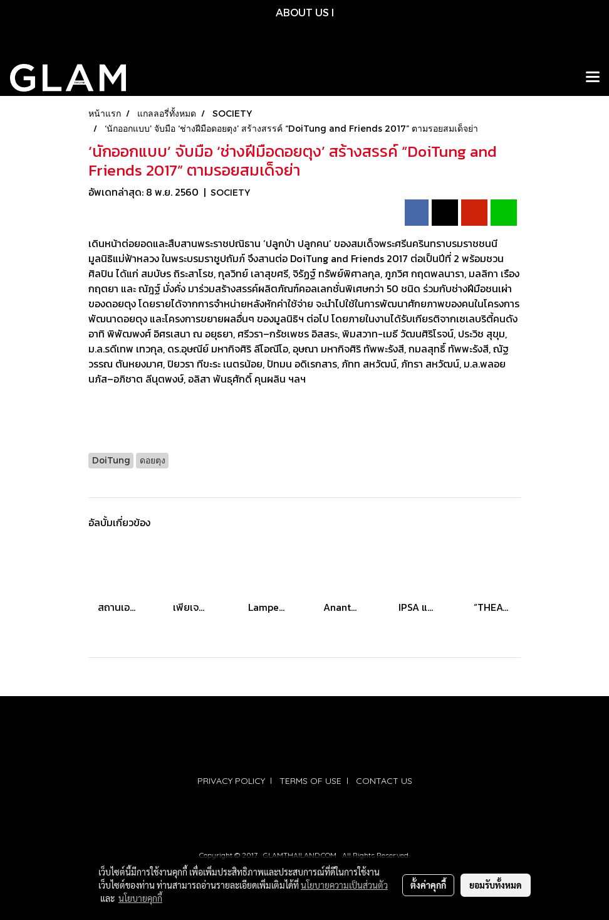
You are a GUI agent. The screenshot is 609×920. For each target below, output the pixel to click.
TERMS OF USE (310, 780)
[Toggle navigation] (592, 78)
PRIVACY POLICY (231, 780)
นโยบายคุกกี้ (140, 898)
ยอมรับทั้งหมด (495, 885)
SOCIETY (230, 192)
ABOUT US (302, 12)
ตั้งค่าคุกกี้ (428, 885)
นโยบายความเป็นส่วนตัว (344, 885)
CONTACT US (384, 780)
